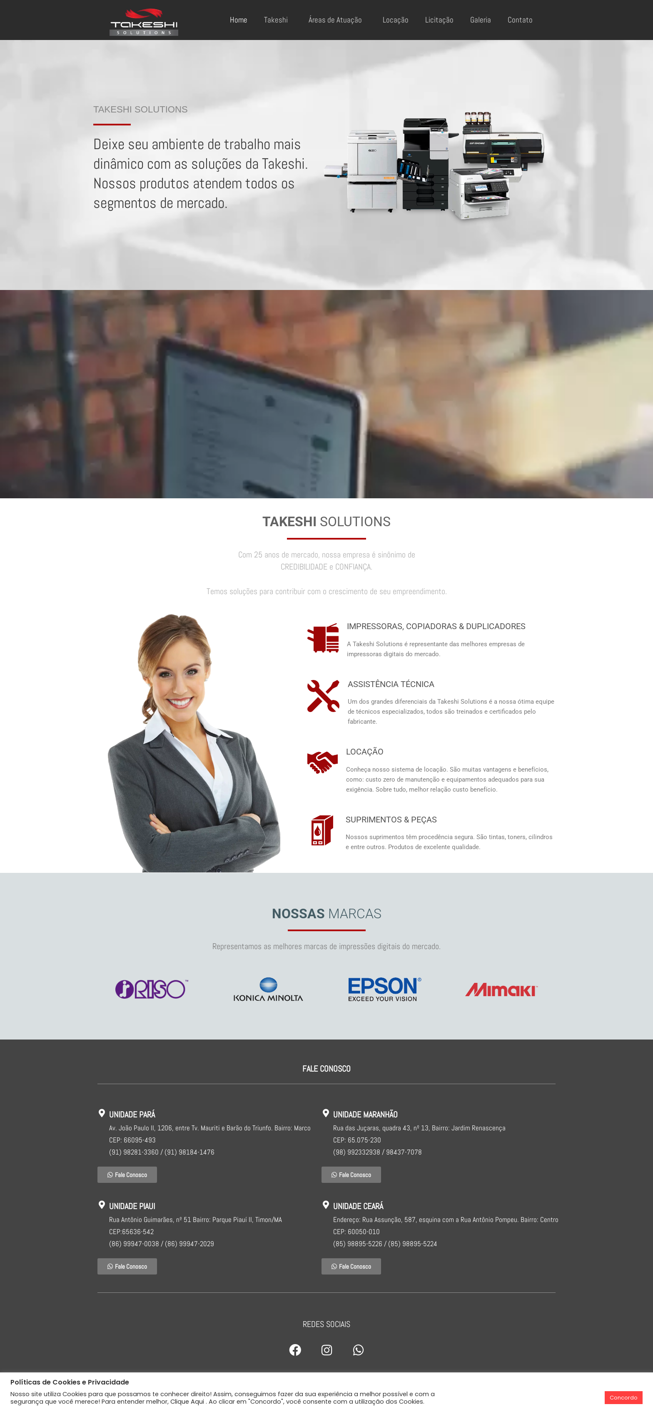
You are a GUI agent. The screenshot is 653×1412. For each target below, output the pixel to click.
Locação (396, 20)
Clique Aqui (187, 1401)
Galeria (480, 20)
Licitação (439, 20)
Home (238, 20)
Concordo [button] (624, 1398)
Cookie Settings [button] (577, 1398)
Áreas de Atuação (337, 20)
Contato (520, 20)
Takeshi (278, 20)
